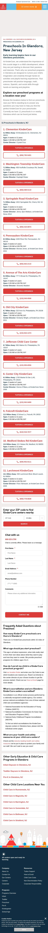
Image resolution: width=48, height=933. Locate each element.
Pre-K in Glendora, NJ (13, 777)
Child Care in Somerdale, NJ (16, 808)
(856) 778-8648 (24, 499)
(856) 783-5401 (24, 155)
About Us (5, 871)
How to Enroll (32, 680)
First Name (24, 551)
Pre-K (4, 905)
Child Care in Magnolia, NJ (15, 796)
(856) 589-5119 (24, 190)
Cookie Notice (20, 924)
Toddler (4, 899)
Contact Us (6, 874)
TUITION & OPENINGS (24, 148)
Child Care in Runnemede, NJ (16, 790)
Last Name (24, 562)
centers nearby (27, 7)
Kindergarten (6, 909)
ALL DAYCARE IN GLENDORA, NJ (24, 39)
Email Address (24, 572)
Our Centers (6, 877)
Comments (9, 589)
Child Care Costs (30, 877)
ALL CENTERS (7, 39)
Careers (5, 881)
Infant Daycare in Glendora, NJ (17, 765)
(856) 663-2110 (24, 264)
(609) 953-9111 (24, 462)
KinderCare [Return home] (3, 6)
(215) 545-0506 (24, 298)
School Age (6, 912)
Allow (24, 929)
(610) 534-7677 (24, 432)
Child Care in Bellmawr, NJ (15, 814)
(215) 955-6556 (24, 365)
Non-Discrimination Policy (33, 881)
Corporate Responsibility (32, 884)
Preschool (5, 902)
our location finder (13, 672)
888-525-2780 (10, 539)
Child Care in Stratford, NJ (15, 820)
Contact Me (24, 615)
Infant (4, 896)
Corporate (5, 884)
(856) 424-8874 (24, 227)
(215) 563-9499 (24, 402)
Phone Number (24, 582)
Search (24, 524)
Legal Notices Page (35, 926)
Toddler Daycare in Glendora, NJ (17, 771)
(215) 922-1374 (24, 333)
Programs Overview (9, 893)
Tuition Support (29, 871)
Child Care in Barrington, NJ (16, 802)
